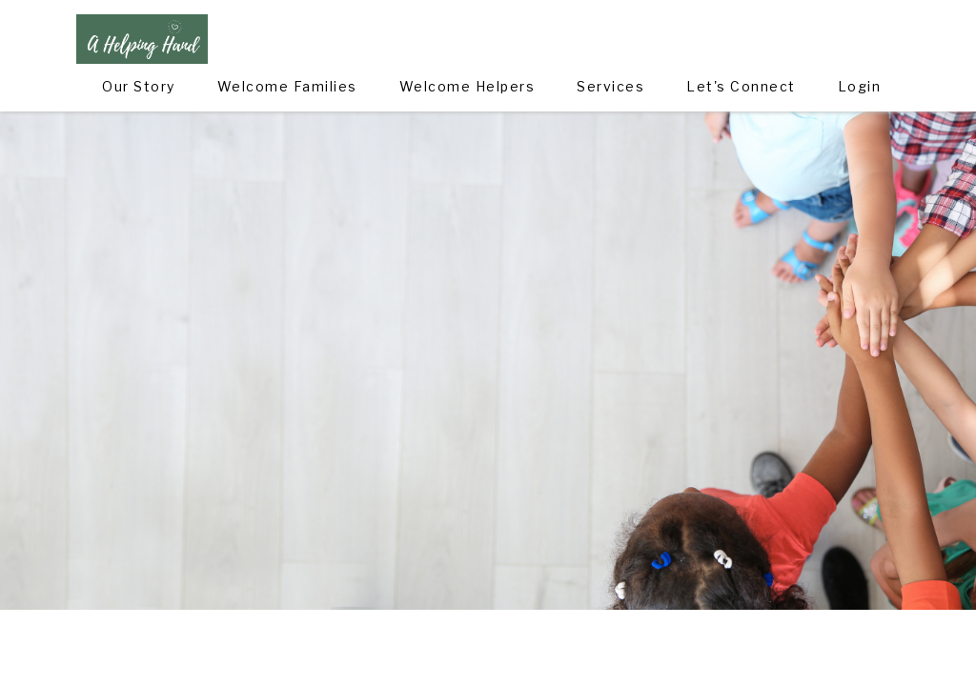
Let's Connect (741, 86)
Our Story (138, 86)
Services (610, 86)
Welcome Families (287, 86)
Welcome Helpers (467, 86)
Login (860, 86)
